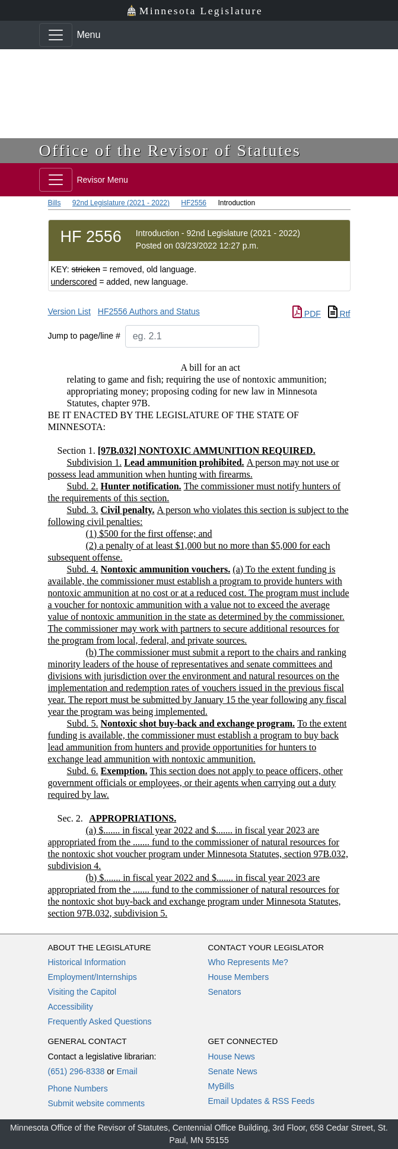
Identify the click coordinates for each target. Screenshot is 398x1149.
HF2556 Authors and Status (149, 311)
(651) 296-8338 (76, 1071)
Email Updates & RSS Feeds (261, 1101)
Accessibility (70, 1006)
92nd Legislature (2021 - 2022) (121, 203)
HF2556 (193, 203)
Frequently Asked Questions (100, 1021)
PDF (306, 314)
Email (126, 1071)
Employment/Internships (92, 977)
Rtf (339, 314)
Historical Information (87, 962)
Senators (224, 992)
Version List (69, 311)
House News (231, 1056)
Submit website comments (96, 1103)
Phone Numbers (78, 1088)
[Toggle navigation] (55, 35)
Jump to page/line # (84, 335)
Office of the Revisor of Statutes (170, 150)
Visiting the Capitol (82, 992)
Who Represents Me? (248, 962)
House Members (238, 977)
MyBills (221, 1086)
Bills (54, 203)
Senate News (232, 1071)
